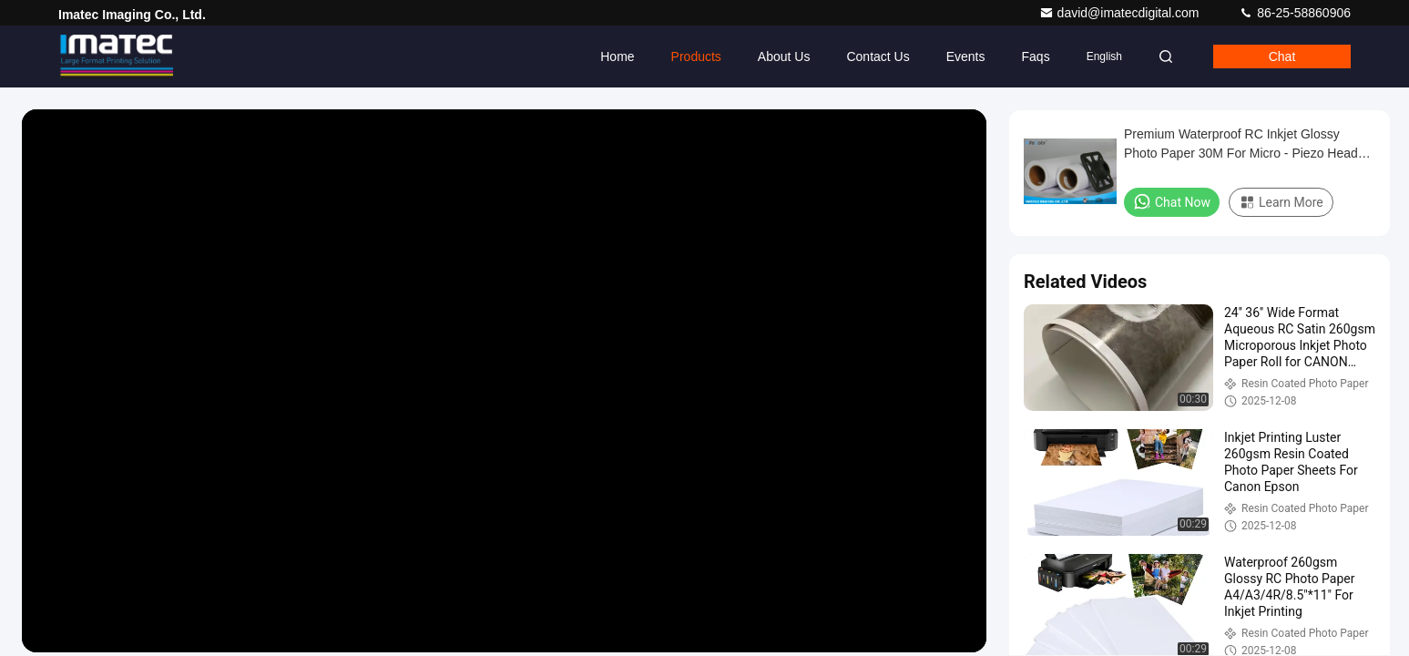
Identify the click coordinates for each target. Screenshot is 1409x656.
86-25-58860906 (1295, 12)
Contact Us (877, 56)
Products (696, 56)
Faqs (1036, 56)
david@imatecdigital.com (1121, 12)
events (965, 56)
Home (617, 56)
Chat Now (1171, 201)
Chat (1282, 56)
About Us (784, 56)
